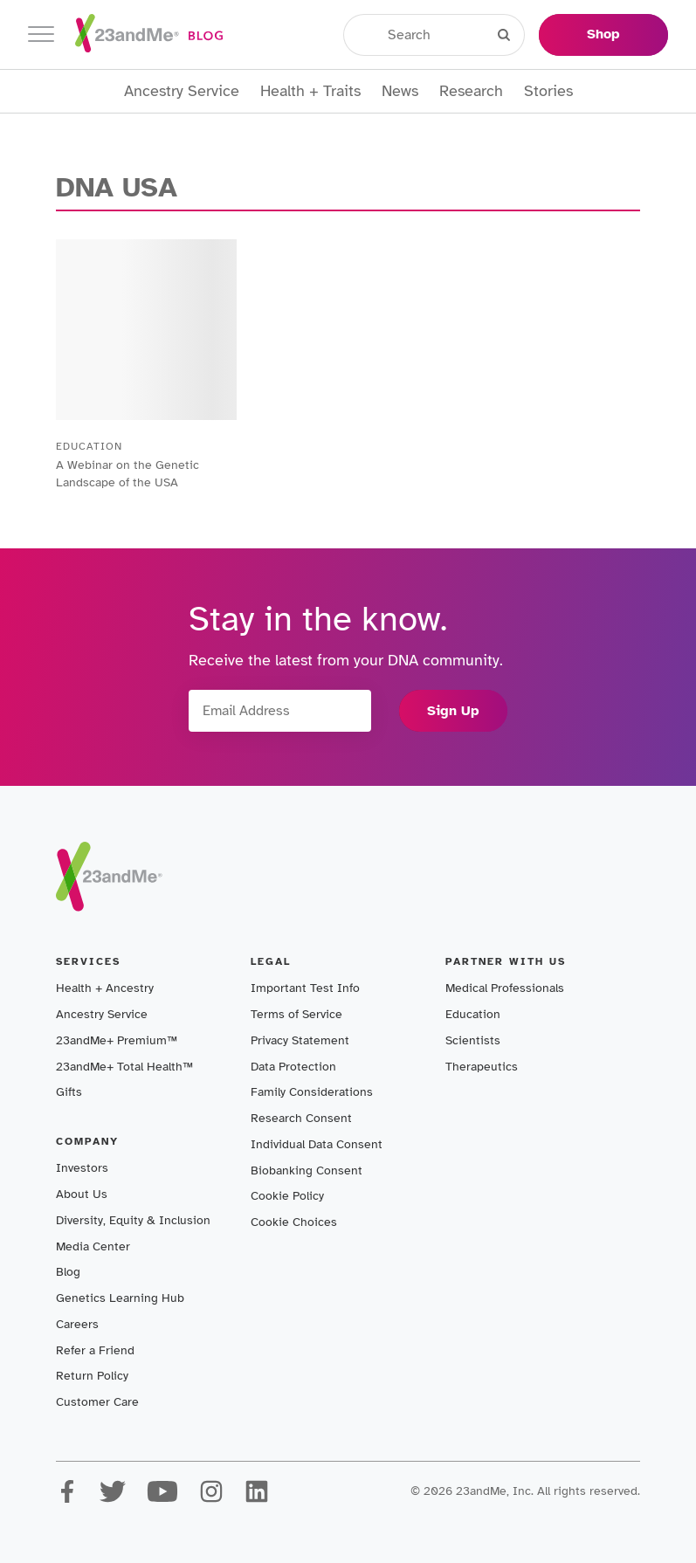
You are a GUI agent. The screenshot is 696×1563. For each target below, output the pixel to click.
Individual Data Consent (316, 1144)
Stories (548, 91)
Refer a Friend (95, 1350)
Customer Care (97, 1401)
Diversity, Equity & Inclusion (133, 1220)
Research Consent (301, 1118)
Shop (603, 34)
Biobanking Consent (306, 1170)
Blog (68, 1271)
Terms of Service (296, 1014)
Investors (82, 1167)
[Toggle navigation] (41, 34)
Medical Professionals (504, 988)
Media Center (93, 1246)
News (400, 91)
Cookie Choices (294, 1222)
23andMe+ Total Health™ (124, 1066)
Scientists (472, 1040)
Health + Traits (310, 91)
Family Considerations (312, 1091)
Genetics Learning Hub (120, 1298)
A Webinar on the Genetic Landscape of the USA (127, 474)
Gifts (69, 1091)
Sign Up (453, 711)
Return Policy (92, 1375)
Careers (77, 1324)
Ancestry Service (181, 91)
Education (472, 1014)
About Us (81, 1194)
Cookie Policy (287, 1195)
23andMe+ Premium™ (116, 1040)
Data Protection (293, 1066)
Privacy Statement (300, 1040)
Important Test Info (305, 988)
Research (471, 91)
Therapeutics (481, 1066)
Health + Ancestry (105, 988)
